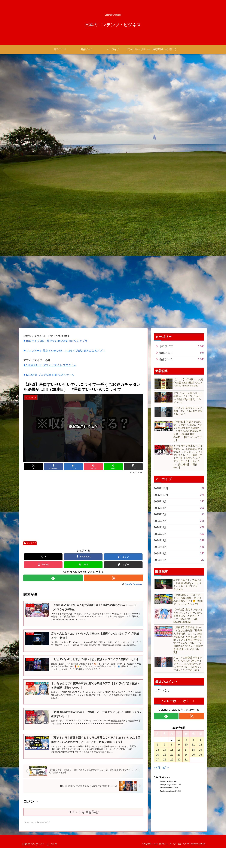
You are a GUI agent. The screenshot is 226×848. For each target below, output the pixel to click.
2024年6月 (179, 527)
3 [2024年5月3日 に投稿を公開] (186, 739)
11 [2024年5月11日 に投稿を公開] (193, 744)
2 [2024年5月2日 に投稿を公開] (179, 739)
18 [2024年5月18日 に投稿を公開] (193, 749)
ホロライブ (30, 543)
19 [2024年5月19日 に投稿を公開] (200, 749)
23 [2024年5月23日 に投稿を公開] (178, 754)
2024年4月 (179, 540)
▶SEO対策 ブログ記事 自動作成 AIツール (48, 374)
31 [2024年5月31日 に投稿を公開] (186, 759)
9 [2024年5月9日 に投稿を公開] (179, 744)
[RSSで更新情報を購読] (113, 578)
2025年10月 (179, 495)
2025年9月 (179, 501)
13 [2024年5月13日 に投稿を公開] (157, 749)
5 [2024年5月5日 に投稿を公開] (200, 739)
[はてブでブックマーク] (73, 466)
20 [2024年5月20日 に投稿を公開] (157, 754)
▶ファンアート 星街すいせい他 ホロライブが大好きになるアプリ (64, 350)
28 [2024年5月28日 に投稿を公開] (164, 759)
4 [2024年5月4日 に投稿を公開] (193, 739)
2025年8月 (179, 508)
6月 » (165, 767)
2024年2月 (179, 553)
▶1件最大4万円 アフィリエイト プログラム (49, 365)
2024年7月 (179, 521)
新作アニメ (181, 352)
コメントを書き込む (83, 812)
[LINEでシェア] (113, 466)
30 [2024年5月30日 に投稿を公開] (178, 759)
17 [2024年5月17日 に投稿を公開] (186, 749)
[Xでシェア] (33, 466)
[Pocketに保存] (93, 466)
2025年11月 (179, 488)
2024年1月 (179, 560)
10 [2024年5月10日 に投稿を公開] (186, 744)
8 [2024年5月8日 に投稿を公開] (171, 744)
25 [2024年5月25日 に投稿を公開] (193, 754)
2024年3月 (179, 547)
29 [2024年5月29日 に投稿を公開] (171, 759)
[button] (133, 466)
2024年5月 (179, 534)
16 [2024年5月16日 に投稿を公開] (178, 749)
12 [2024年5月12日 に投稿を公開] (200, 744)
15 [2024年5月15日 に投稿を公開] (171, 749)
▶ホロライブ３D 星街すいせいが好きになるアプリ (55, 340)
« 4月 (157, 767)
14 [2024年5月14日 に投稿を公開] (164, 749)
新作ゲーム (181, 359)
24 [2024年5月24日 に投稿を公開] (186, 754)
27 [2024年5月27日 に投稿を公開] (157, 759)
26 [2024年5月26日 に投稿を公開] (200, 754)
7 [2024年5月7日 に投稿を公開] (164, 744)
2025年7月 (179, 514)
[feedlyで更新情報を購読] (53, 578)
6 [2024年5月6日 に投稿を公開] (157, 744)
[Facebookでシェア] (53, 466)
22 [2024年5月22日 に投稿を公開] (171, 754)
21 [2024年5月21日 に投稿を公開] (164, 754)
